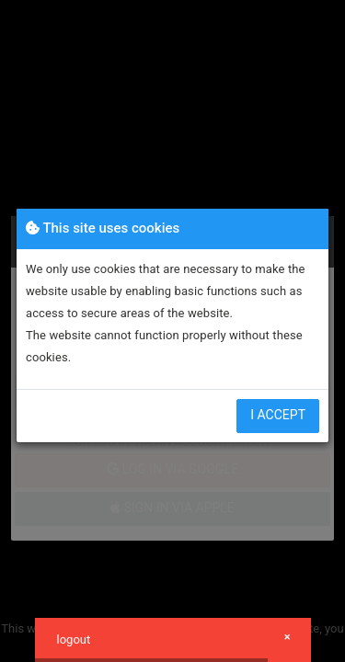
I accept (277, 414)
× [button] (287, 637)
